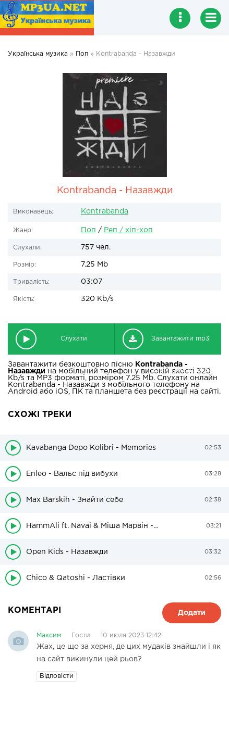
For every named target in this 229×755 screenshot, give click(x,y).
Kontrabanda (104, 211)
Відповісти (57, 676)
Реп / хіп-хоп (128, 230)
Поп (88, 230)
